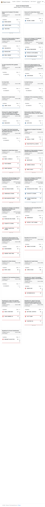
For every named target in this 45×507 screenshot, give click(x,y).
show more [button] (11, 33)
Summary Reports (39, 2)
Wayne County (5, 2)
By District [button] (18, 1)
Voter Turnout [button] (33, 1)
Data (43, 1)
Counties (14, 1)
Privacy (19, 505)
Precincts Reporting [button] (25, 1)
